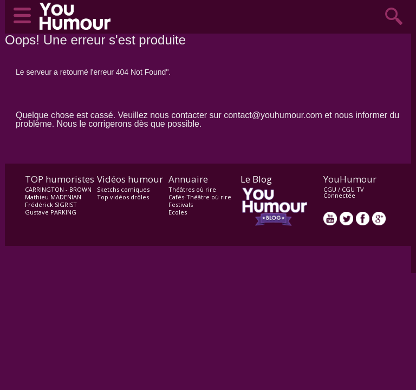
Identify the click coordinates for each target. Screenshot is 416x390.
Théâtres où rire (192, 189)
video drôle (77, 16)
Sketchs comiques (123, 189)
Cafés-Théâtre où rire (199, 197)
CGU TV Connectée (343, 192)
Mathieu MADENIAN (53, 197)
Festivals (180, 204)
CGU (329, 189)
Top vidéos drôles (123, 197)
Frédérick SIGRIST (51, 204)
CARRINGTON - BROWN (58, 189)
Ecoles (177, 212)
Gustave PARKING (50, 212)
